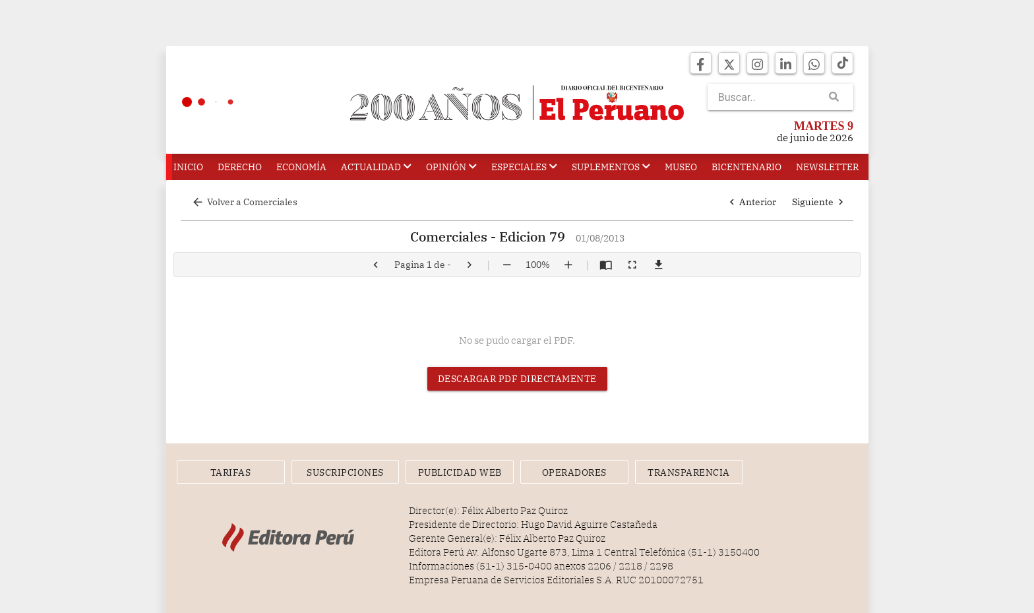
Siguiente (819, 202)
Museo (681, 167)
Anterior (751, 202)
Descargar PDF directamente (517, 379)
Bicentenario (746, 167)
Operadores (574, 472)
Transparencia (689, 472)
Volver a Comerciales (244, 202)
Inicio (188, 167)
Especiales (524, 167)
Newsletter (827, 167)
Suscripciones (345, 472)
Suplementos (611, 167)
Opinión (451, 167)
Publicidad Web (460, 472)
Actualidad (376, 167)
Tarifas (230, 472)
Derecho (240, 167)
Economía (301, 167)
